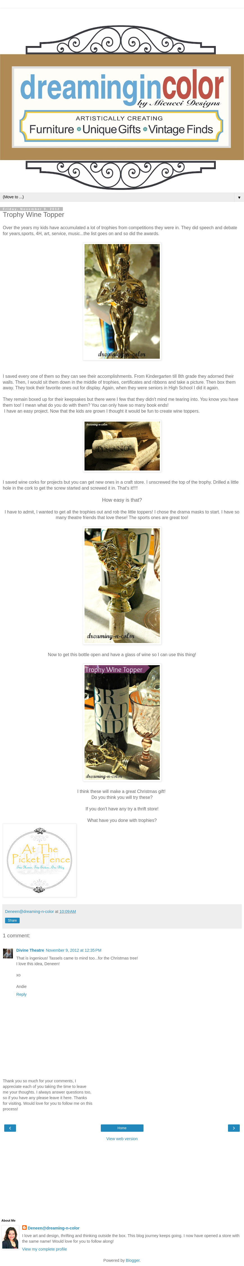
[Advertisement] (122, 15)
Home (121, 1128)
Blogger (133, 1260)
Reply (21, 994)
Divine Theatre (30, 950)
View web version (122, 1139)
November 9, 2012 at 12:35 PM (73, 950)
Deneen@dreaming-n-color (53, 1228)
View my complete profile (44, 1249)
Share (12, 920)
